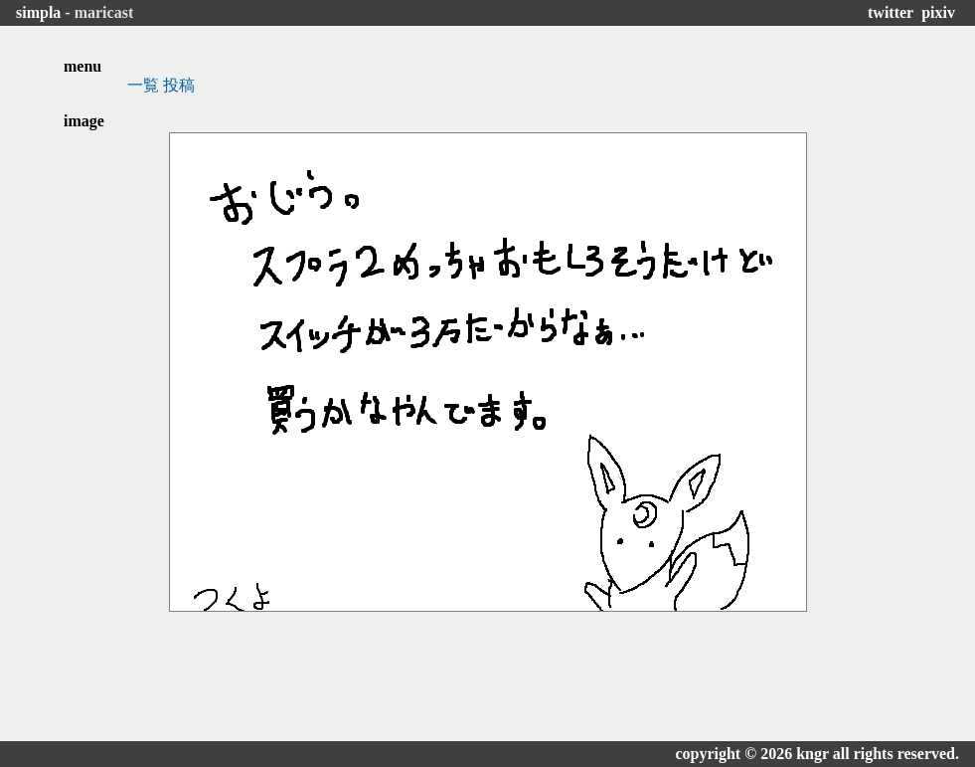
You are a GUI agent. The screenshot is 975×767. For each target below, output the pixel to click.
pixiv (938, 12)
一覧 (143, 85)
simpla (38, 12)
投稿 (179, 85)
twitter (890, 12)
